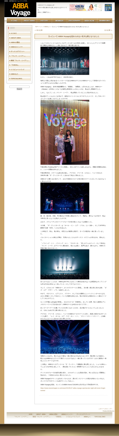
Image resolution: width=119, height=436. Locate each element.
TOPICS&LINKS (99, 417)
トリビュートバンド (17, 69)
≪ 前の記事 (39, 30)
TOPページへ (39, 26)
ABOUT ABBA (16, 38)
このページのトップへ (105, 409)
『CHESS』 (15, 65)
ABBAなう (47, 26)
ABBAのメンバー (17, 47)
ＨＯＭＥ (14, 33)
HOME (30, 414)
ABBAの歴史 (15, 42)
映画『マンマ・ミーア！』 (20, 60)
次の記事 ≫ (108, 30)
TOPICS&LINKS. (16, 78)
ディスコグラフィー (17, 51)
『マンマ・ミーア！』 (18, 56)
